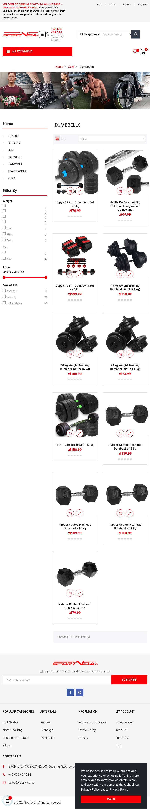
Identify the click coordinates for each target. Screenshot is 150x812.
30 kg (24, 240)
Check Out (122, 738)
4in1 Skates (10, 722)
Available (24, 291)
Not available (24, 303)
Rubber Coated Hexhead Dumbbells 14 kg (125, 526)
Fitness (7, 745)
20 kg (24, 234)
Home (8, 123)
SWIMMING (15, 164)
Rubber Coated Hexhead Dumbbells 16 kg (74, 526)
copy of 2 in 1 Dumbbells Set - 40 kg (75, 204)
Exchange (46, 730)
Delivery (83, 738)
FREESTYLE (15, 157)
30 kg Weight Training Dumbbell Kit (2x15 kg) (75, 367)
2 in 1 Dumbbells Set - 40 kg (75, 445)
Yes (24, 259)
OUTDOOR (14, 143)
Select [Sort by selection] (113, 139)
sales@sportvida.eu (21, 782)
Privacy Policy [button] (119, 789)
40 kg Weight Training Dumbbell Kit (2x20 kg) (125, 287)
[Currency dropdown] (112, 4)
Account (120, 730)
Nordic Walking (12, 730)
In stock (24, 297)
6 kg (24, 228)
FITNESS (13, 136)
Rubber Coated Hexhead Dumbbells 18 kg (125, 446)
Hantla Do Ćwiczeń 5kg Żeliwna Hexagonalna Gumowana (125, 206)
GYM (11, 150)
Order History (124, 722)
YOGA (11, 178)
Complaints (47, 738)
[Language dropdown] (99, 4)
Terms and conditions (92, 722)
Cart (118, 745)
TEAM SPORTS (17, 171)
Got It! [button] (111, 799)
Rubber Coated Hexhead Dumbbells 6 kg (74, 606)
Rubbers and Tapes (15, 738)
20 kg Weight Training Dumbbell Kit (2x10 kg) (125, 367)
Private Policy (87, 730)
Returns (45, 722)
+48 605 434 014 (56, 30)
